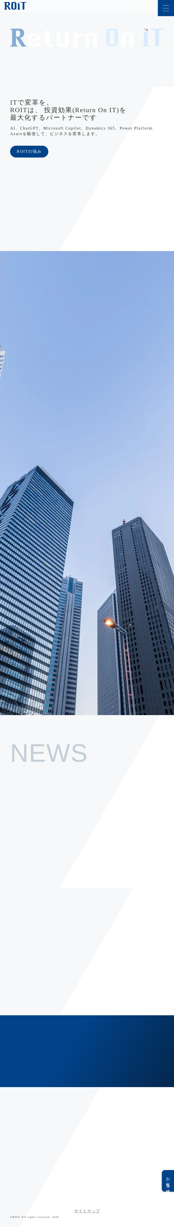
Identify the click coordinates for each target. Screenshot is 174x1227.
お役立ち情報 (168, 1181)
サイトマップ (87, 1211)
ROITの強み (29, 151)
